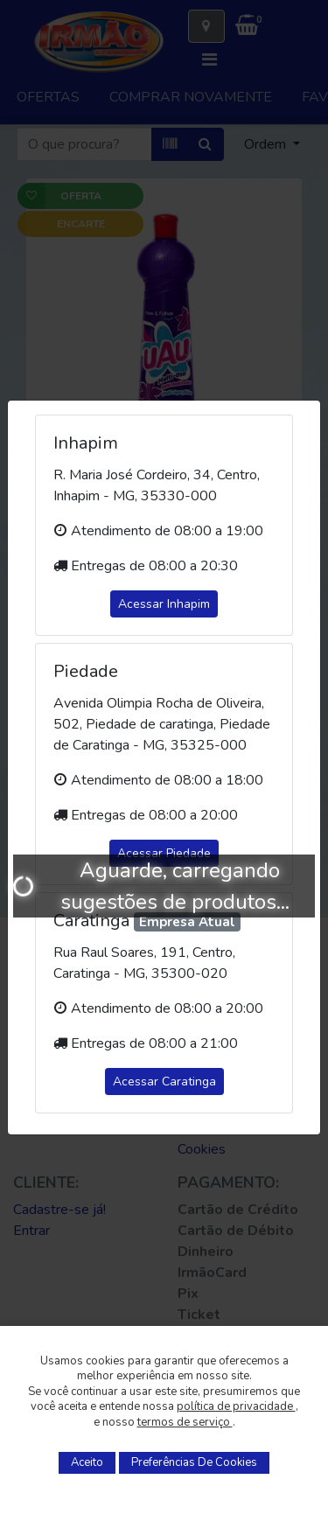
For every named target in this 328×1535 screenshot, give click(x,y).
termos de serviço (185, 1422)
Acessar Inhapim (164, 604)
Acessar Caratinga (164, 1081)
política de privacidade (236, 1406)
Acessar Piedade (164, 853)
